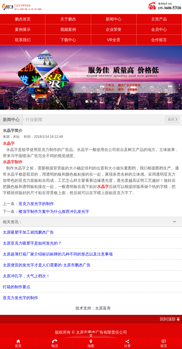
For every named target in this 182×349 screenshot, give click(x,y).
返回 (173, 119)
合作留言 (159, 40)
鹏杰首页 (23, 19)
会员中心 (159, 29)
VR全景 (113, 40)
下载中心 (68, 40)
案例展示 (23, 29)
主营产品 (159, 19)
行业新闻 (34, 119)
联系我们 (23, 40)
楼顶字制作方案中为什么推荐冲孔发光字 (54, 211)
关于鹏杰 (68, 19)
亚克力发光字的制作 (36, 203)
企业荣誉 (113, 29)
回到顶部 (168, 319)
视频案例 (68, 29)
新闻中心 (113, 19)
